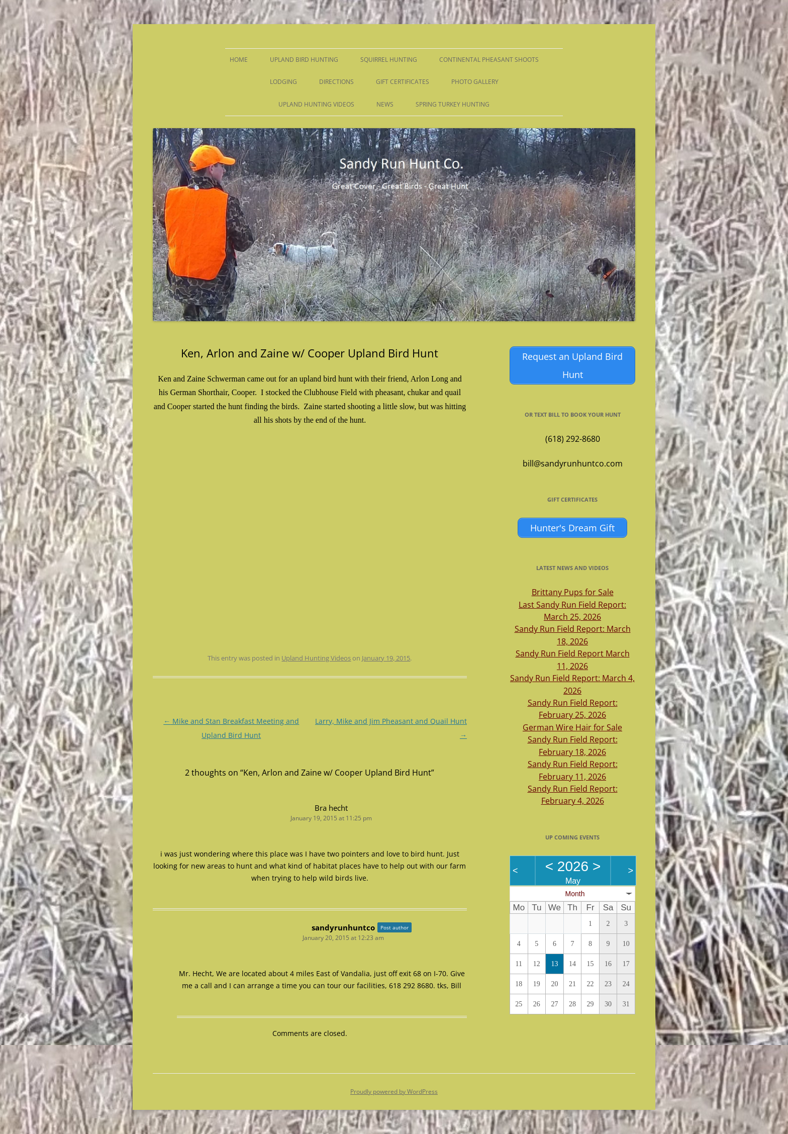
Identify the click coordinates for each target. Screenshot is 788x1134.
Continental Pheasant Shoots (489, 59)
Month (575, 894)
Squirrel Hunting (388, 59)
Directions (336, 81)
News (384, 104)
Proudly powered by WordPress (394, 1091)
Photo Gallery (475, 81)
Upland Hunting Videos (316, 104)
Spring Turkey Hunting (452, 104)
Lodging (283, 81)
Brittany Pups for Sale (573, 592)
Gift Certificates (402, 81)
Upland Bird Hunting (304, 59)
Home (239, 59)
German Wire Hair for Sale (572, 727)
